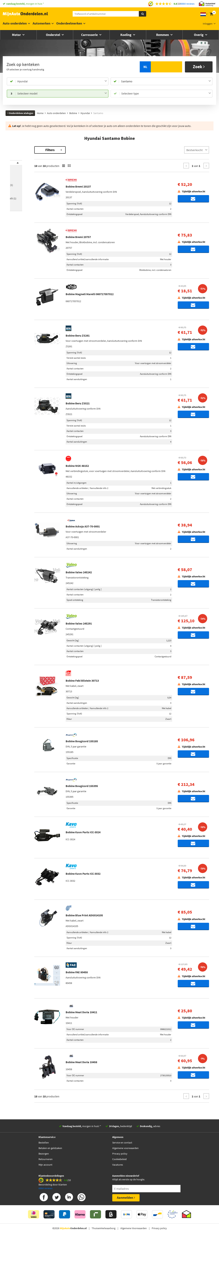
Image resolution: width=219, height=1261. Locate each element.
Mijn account (45, 1186)
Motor (17, 35)
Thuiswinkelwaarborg (103, 1249)
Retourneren (46, 1180)
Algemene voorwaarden (125, 1169)
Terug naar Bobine (21, 148)
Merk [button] (17, 165)
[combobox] (62, 81)
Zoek (199, 66)
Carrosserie (89, 35)
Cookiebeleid (119, 1180)
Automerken (41, 23)
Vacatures (117, 1186)
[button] (21, 211)
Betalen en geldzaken (50, 1169)
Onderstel (53, 35)
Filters (81, 150)
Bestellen (44, 1164)
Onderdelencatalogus (20, 113)
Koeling (126, 35)
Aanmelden (126, 1219)
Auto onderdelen (15, 23)
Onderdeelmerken (69, 23)
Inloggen (208, 23)
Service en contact (122, 1164)
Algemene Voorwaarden (133, 1249)
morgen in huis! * (81, 1147)
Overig (199, 35)
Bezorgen (44, 1175)
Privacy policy (119, 1175)
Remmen (163, 35)
